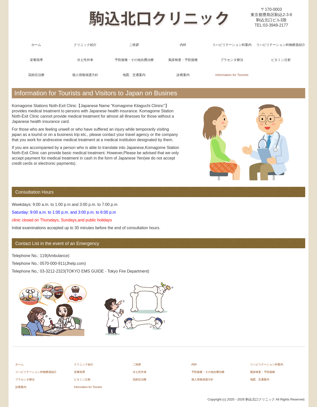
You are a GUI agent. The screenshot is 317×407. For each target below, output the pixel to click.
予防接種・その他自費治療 (134, 60)
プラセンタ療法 (231, 60)
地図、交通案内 (134, 75)
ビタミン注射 (281, 60)
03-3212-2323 (52, 271)
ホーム (36, 45)
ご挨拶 (134, 45)
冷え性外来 (85, 60)
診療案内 (183, 75)
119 (43, 256)
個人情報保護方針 (85, 75)
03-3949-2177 (275, 25)
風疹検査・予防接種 (183, 60)
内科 (183, 45)
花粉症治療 (36, 75)
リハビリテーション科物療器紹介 (280, 45)
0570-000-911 (52, 263)
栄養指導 (36, 60)
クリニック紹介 (85, 45)
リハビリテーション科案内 (232, 45)
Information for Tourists (232, 75)
